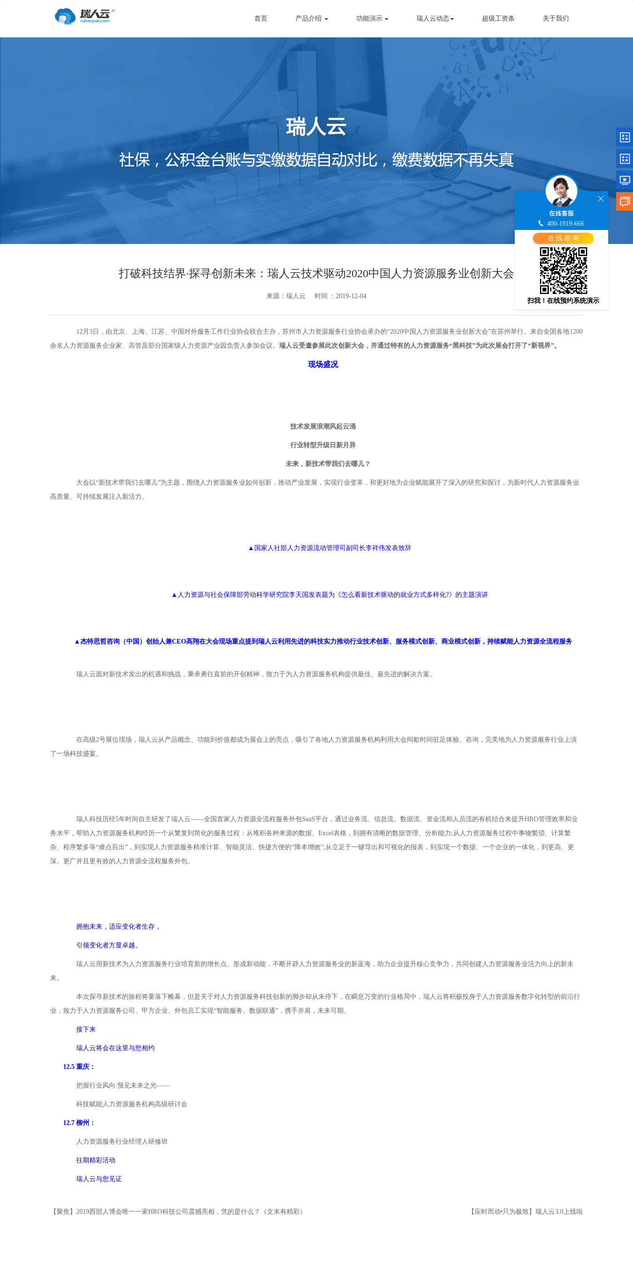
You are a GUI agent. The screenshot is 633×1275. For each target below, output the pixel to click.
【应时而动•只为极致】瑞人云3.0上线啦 (525, 1211)
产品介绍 (311, 18)
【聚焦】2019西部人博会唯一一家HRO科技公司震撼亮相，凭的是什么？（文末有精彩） (178, 1211)
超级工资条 (498, 18)
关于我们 (556, 18)
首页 (260, 18)
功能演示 (372, 18)
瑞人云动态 (435, 18)
